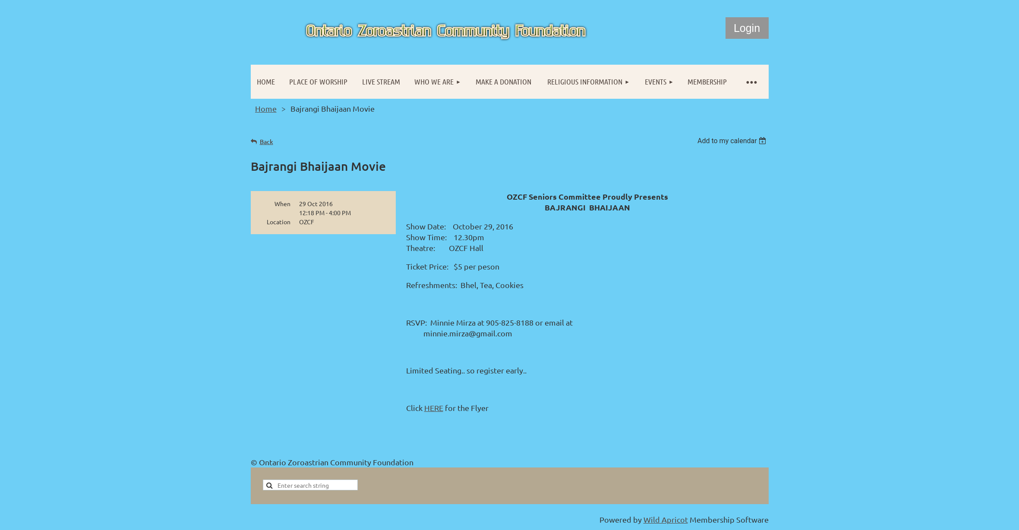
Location (278, 222)
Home (266, 108)
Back (266, 142)
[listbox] (733, 140)
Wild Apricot (666, 519)
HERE (433, 407)
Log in (747, 28)
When (282, 203)
